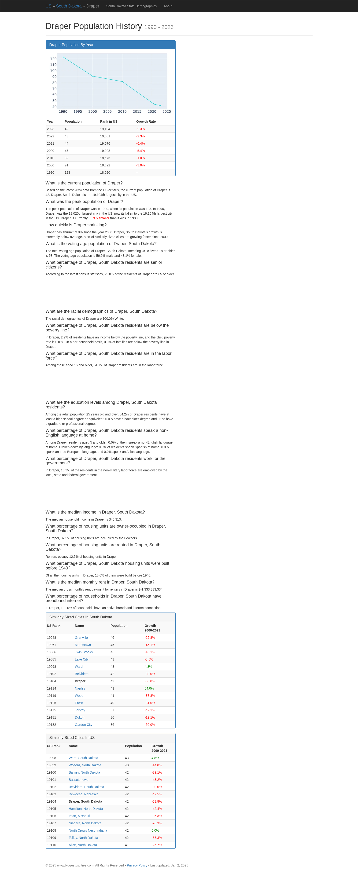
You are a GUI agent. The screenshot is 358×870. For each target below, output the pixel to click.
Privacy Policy (137, 865)
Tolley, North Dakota (83, 838)
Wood (79, 695)
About (168, 6)
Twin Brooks (84, 652)
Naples (80, 688)
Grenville (81, 637)
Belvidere (82, 674)
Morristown (83, 645)
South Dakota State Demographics (131, 6)
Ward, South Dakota (83, 758)
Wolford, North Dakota (85, 765)
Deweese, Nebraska (83, 794)
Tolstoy (80, 710)
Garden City (83, 725)
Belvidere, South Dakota (86, 787)
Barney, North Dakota (84, 772)
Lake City (82, 659)
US (49, 6)
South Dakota (69, 6)
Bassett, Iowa (79, 780)
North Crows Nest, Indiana (88, 830)
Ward (79, 666)
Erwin (79, 703)
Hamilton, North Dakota (86, 809)
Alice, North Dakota (83, 845)
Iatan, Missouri (79, 816)
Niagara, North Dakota (85, 823)
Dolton (79, 717)
